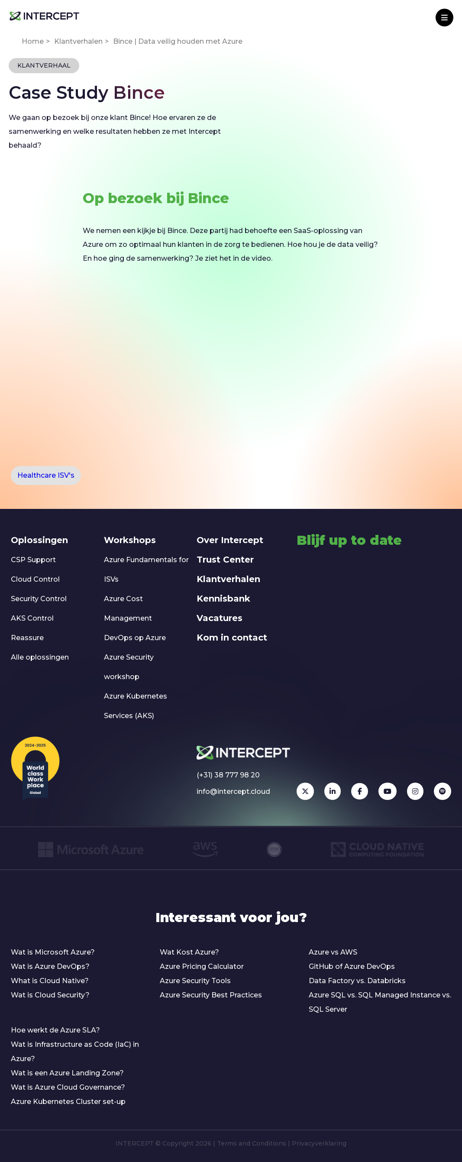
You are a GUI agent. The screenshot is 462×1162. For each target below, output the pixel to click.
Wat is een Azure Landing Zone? (67, 1073)
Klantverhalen (78, 41)
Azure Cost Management (128, 608)
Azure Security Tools (195, 981)
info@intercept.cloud (233, 791)
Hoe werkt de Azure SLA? (55, 1030)
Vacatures (219, 618)
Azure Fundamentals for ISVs (146, 569)
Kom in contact (232, 637)
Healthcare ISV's (45, 475)
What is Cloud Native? (50, 981)
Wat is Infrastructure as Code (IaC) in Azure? (75, 1051)
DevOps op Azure (135, 638)
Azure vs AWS (333, 952)
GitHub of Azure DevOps (352, 966)
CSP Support (33, 560)
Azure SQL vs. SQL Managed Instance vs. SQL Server (380, 1002)
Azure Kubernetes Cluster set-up (68, 1101)
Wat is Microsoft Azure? (53, 952)
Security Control (39, 599)
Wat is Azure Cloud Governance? (68, 1087)
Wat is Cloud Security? (50, 995)
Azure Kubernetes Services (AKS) (135, 706)
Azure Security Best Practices (211, 995)
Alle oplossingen (40, 657)
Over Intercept (230, 540)
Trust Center (225, 559)
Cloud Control (35, 579)
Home (33, 41)
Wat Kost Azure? (189, 952)
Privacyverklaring (319, 1143)
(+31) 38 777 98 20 (228, 775)
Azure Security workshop (129, 667)
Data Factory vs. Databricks (357, 981)
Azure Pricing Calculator (202, 966)
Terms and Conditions (251, 1143)
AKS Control (32, 618)
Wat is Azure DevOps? (50, 966)
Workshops (130, 540)
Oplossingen (39, 540)
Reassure (27, 638)
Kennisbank (223, 598)
